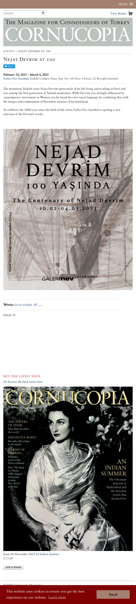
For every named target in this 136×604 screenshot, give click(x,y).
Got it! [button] (113, 594)
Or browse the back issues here (23, 381)
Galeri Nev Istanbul (16, 78)
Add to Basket (13, 567)
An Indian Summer (47, 554)
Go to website (23, 304)
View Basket (118, 13)
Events (9, 51)
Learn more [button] (57, 597)
